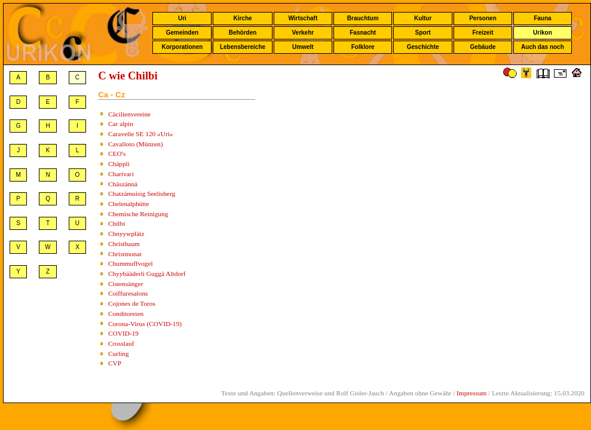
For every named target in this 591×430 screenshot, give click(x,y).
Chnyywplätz (126, 233)
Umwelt (303, 47)
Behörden (243, 32)
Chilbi (116, 223)
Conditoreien (125, 313)
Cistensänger (125, 283)
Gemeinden (182, 32)
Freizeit (482, 32)
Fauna (542, 18)
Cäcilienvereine (129, 114)
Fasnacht (363, 32)
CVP (114, 363)
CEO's (116, 153)
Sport (423, 32)
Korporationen (182, 47)
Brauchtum (363, 18)
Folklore (363, 47)
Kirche (242, 18)
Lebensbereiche (242, 47)
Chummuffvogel (130, 263)
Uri (182, 18)
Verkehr (303, 32)
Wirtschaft (302, 18)
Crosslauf (121, 343)
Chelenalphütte (128, 203)
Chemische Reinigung (138, 213)
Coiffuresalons (128, 293)
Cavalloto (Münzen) (135, 144)
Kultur (422, 18)
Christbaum (124, 243)
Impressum (471, 393)
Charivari (121, 173)
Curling (118, 353)
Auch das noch (542, 47)
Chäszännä (122, 184)
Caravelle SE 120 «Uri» (140, 133)
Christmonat (125, 253)
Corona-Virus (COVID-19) (145, 323)
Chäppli (119, 163)
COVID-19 (123, 333)
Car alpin (120, 123)
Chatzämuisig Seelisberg (141, 193)
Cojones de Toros (131, 303)
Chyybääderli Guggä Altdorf (147, 273)
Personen (483, 18)
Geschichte (423, 47)
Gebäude (483, 47)
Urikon (542, 32)
